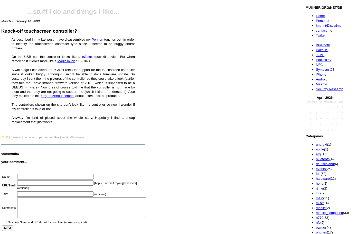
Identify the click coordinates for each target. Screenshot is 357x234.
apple (320, 149)
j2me (319, 188)
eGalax (87, 57)
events (321, 169)
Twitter (321, 35)
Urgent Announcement (57, 96)
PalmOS (322, 50)
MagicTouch (66, 61)
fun (318, 174)
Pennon (97, 39)
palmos (321, 227)
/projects (16, 137)
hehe (319, 183)
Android (321, 79)
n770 (319, 218)
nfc (318, 222)
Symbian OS (325, 69)
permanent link (49, 137)
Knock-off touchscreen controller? (39, 31)
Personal (322, 21)
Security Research (329, 89)
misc (319, 203)
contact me (324, 30)
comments (30, 137)
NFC (319, 65)
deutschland (325, 164)
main (319, 198)
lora (319, 193)
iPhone (321, 74)
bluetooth (323, 159)
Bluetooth (323, 45)
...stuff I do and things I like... (73, 11)
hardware (323, 179)
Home (320, 16)
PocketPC (323, 60)
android (321, 144)
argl (319, 154)
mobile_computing (329, 213)
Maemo (321, 84)
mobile (321, 208)
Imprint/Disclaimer (329, 26)
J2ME (320, 55)
